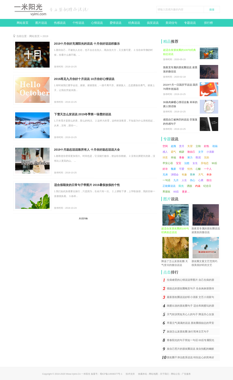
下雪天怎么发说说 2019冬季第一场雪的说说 (82, 114)
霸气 (173, 151)
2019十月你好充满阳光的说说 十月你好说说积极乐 (87, 43)
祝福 (215, 146)
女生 (195, 163)
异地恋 (205, 163)
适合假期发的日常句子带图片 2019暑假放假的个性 (87, 185)
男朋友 (166, 191)
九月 (176, 180)
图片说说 (41, 22)
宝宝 (178, 163)
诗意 (165, 157)
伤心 (192, 180)
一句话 (166, 180)
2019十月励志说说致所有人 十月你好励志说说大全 (87, 149)
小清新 (210, 151)
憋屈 (198, 157)
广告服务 (186, 374)
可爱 (181, 168)
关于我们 (164, 374)
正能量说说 (169, 185)
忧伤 (190, 168)
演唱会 (175, 174)
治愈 (186, 163)
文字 (200, 151)
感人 (165, 151)
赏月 (181, 146)
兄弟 (165, 174)
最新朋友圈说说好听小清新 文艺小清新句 (190, 297)
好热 (206, 146)
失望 (190, 146)
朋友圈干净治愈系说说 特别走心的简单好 (190, 357)
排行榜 (208, 22)
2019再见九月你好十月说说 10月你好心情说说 (84, 79)
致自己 (191, 151)
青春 (181, 157)
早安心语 (168, 163)
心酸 (198, 168)
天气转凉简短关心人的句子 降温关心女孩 (190, 314)
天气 (200, 174)
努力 (190, 157)
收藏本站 (142, 374)
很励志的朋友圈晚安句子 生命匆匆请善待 (190, 288)
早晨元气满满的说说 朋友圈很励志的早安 (190, 322)
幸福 (173, 157)
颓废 (173, 168)
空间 (165, 146)
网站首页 (22, 22)
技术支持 (130, 374)
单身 (209, 174)
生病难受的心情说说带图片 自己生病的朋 (190, 279)
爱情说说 (115, 22)
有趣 (184, 174)
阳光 (181, 185)
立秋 (198, 146)
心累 (200, 180)
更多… (186, 191)
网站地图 (153, 374)
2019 (45, 36)
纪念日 (207, 185)
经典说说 (134, 22)
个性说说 (78, 22)
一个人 (208, 168)
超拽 (173, 146)
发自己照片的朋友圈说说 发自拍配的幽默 (190, 348)
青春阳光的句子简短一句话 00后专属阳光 (190, 340)
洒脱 (189, 185)
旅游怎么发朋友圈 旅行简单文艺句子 (188, 331)
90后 (214, 163)
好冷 (165, 168)
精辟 (181, 151)
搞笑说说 (153, 22)
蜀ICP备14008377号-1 (111, 374)
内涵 (197, 185)
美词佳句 (171, 22)
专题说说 (190, 22)
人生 (184, 180)
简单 (192, 174)
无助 (206, 157)
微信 (209, 180)
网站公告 (175, 374)
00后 (176, 191)
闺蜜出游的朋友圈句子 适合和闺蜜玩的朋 (190, 305)
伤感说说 (60, 22)
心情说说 (97, 22)
